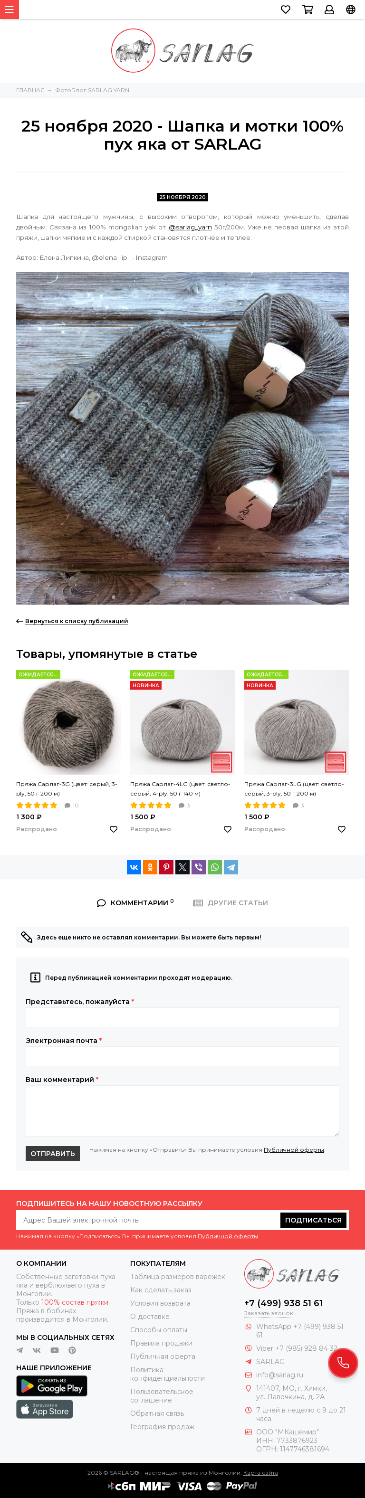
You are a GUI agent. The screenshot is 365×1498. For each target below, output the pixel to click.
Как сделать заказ (161, 1290)
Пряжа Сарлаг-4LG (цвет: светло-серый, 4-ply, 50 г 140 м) (180, 788)
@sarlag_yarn (190, 227)
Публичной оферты (294, 1149)
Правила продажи (161, 1343)
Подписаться (313, 1220)
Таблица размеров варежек (177, 1276)
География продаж (162, 1426)
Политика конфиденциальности (167, 1374)
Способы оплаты (158, 1330)
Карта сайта (260, 1472)
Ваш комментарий (62, 1079)
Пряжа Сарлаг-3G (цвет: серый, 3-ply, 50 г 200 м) (66, 788)
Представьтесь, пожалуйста (80, 1001)
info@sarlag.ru (279, 1375)
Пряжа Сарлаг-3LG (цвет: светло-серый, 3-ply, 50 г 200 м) (294, 788)
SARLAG (270, 1361)
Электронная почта (64, 1040)
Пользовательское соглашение (161, 1395)
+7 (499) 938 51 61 (283, 1303)
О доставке (150, 1316)
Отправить (52, 1153)
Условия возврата (160, 1303)
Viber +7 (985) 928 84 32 (296, 1348)
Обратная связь (157, 1413)
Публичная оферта (162, 1356)
